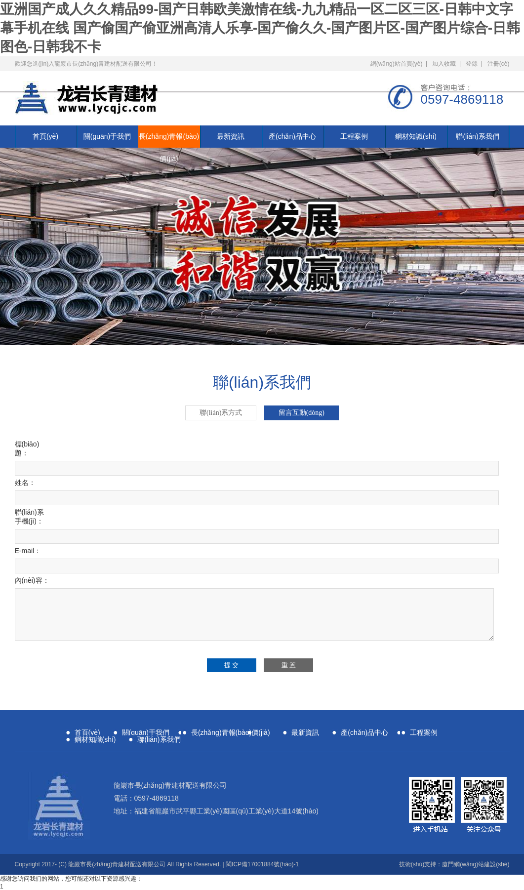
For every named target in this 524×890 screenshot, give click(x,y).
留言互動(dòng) (301, 412)
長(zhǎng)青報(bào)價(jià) (169, 140)
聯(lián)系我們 (477, 136)
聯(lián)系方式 (221, 412)
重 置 (289, 665)
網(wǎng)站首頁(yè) (396, 63)
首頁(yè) (45, 136)
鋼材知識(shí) (416, 136)
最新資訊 (230, 136)
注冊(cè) (498, 63)
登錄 (472, 63)
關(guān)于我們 (107, 136)
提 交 (231, 665)
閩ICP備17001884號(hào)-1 (262, 864)
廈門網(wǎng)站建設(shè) (475, 864)
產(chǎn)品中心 (292, 136)
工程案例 (354, 136)
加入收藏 (444, 63)
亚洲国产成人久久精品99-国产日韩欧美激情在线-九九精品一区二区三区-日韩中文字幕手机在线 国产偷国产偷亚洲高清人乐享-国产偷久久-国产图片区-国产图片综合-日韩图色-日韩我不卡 (260, 27)
